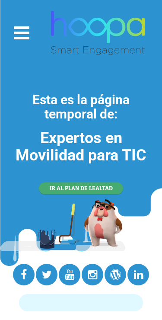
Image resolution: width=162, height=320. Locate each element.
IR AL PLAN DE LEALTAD (81, 188)
